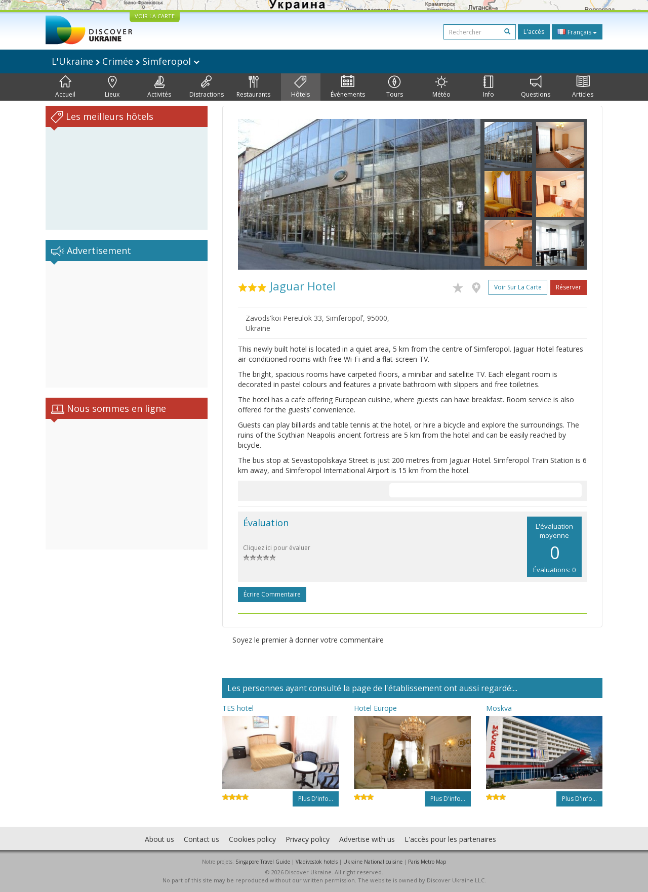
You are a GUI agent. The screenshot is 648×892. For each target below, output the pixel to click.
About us (159, 839)
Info (488, 87)
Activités (159, 87)
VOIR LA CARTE (155, 16)
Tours (394, 87)
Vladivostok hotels (317, 861)
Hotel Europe (375, 708)
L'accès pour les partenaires (450, 839)
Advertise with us (367, 839)
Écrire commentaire (272, 594)
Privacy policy (308, 839)
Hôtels (300, 87)
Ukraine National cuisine (372, 861)
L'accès (533, 31)
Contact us (201, 839)
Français (577, 31)
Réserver (568, 287)
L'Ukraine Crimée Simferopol (125, 61)
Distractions (206, 87)
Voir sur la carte (518, 287)
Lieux (112, 87)
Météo (441, 87)
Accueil (65, 87)
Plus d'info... (315, 798)
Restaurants (253, 87)
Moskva (499, 708)
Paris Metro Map (427, 861)
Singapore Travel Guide (262, 861)
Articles (582, 87)
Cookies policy (252, 839)
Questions (535, 87)
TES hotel (238, 708)
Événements (348, 87)
